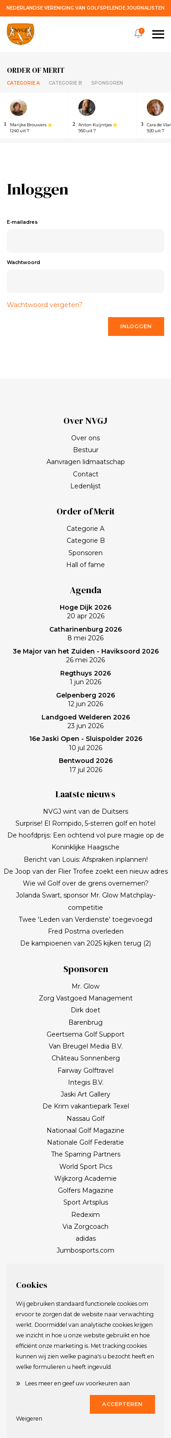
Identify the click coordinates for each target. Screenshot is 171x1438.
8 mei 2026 (85, 634)
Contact (85, 474)
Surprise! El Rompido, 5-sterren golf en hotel (85, 823)
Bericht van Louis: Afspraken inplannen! (86, 859)
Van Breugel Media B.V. (86, 1046)
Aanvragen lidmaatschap (86, 462)
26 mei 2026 (86, 656)
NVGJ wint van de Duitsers (85, 811)
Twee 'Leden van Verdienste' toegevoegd (85, 919)
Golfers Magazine (86, 1190)
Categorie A (23, 83)
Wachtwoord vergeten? (45, 305)
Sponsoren (107, 83)
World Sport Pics (85, 1166)
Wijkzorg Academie (85, 1178)
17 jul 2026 (86, 765)
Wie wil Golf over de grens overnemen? (86, 883)
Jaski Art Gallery (85, 1094)
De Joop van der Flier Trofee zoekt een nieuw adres (86, 871)
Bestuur (85, 450)
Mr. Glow (85, 986)
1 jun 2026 (85, 678)
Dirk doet (85, 1010)
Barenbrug (85, 1022)
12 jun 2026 (85, 699)
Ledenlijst (85, 486)
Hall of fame (85, 565)
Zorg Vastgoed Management (86, 998)
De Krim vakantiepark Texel (85, 1106)
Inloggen (136, 326)
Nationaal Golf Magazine (85, 1130)
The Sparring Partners (85, 1154)
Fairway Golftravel (85, 1070)
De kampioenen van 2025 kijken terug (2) (85, 943)
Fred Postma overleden (86, 931)
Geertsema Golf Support (85, 1034)
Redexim (85, 1215)
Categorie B (65, 83)
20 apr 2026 (85, 612)
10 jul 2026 (85, 743)
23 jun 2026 (85, 721)
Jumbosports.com (85, 1250)
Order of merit (36, 70)
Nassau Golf (85, 1118)
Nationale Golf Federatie (85, 1142)
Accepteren (122, 1404)
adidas (86, 1238)
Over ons (85, 438)
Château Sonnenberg (86, 1058)
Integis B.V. (86, 1082)
